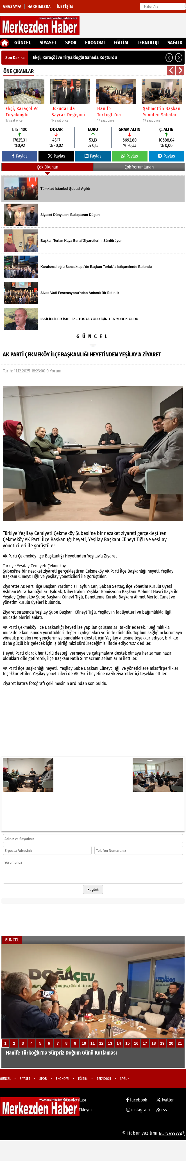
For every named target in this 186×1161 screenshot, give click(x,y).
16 (136, 1043)
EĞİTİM (121, 43)
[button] (169, 57)
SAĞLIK (174, 43)
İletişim (65, 6)
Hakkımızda (39, 6)
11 (92, 1043)
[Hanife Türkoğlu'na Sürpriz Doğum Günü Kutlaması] (93, 1006)
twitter (165, 1100)
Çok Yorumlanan (139, 167)
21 (180, 1043)
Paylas (20, 156)
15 (127, 1043)
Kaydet (93, 889)
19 (162, 1043)
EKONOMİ (95, 43)
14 (119, 1043)
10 (84, 1043)
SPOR (70, 43)
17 (145, 1043)
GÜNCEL (22, 43)
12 (101, 1043)
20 (171, 1043)
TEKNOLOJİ (148, 43)
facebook (136, 1100)
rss (161, 1109)
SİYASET (48, 43)
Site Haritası (74, 1100)
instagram (138, 1109)
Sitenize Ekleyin (77, 1109)
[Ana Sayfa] (4, 43)
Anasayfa (12, 6)
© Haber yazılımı (154, 1133)
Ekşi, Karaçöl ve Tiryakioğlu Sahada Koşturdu (75, 57)
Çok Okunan (47, 167)
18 (153, 1043)
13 (110, 1043)
